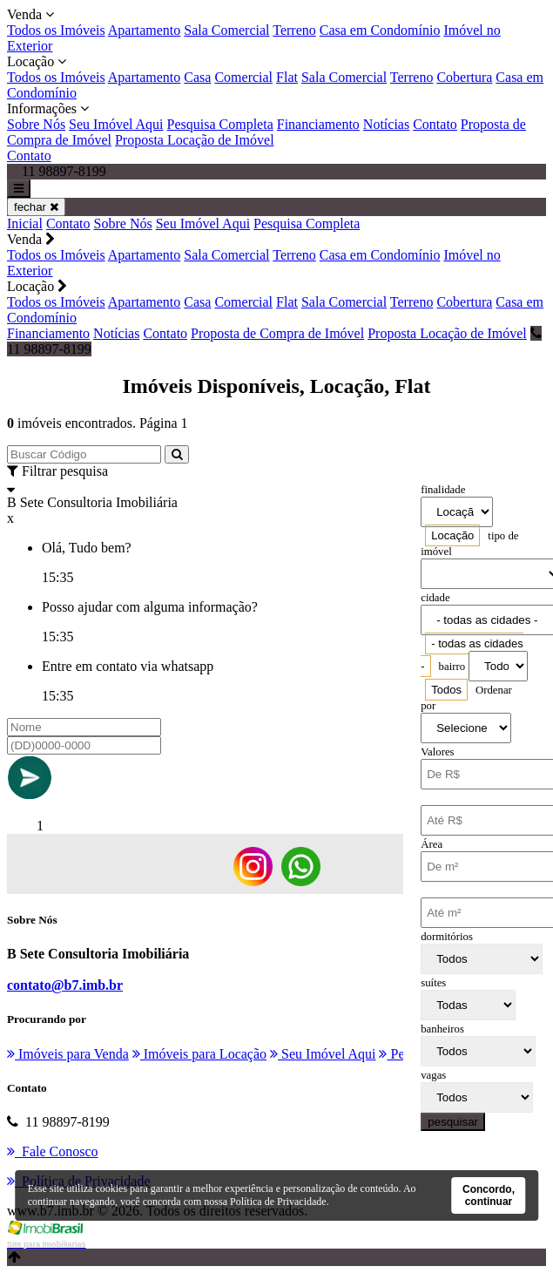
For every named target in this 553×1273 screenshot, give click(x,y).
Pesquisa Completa (220, 124)
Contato (435, 124)
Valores (437, 752)
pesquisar (453, 1121)
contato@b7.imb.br (65, 985)
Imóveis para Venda (68, 1053)
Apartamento (144, 30)
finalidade (443, 490)
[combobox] (452, 535)
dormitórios (447, 937)
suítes (433, 983)
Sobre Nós (36, 124)
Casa (197, 77)
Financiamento (318, 124)
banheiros (442, 1029)
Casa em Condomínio (380, 30)
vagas (433, 1075)
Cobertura (464, 77)
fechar (36, 206)
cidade (435, 598)
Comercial (243, 77)
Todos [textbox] (446, 689)
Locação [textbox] (452, 535)
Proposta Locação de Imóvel (194, 139)
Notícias (386, 124)
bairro (452, 666)
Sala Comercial (226, 30)
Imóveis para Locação (199, 1053)
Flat (287, 77)
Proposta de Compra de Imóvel (277, 333)
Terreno (294, 30)
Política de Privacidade (278, 1201)
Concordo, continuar (488, 1195)
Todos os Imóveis (56, 30)
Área (431, 844)
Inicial (25, 223)
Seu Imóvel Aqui (116, 124)
